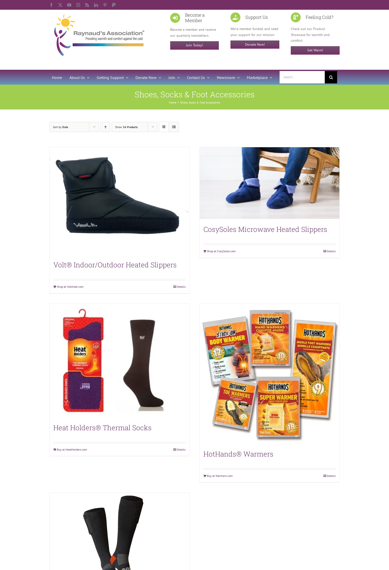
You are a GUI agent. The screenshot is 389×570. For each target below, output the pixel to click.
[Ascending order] (105, 127)
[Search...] (302, 77)
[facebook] (51, 5)
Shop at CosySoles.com (221, 251)
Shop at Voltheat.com (70, 286)
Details (181, 286)
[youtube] (69, 5)
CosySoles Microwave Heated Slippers (265, 229)
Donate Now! (255, 44)
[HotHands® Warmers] (269, 374)
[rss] (87, 5)
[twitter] (60, 5)
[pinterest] (105, 5)
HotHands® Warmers (238, 454)
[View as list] (174, 127)
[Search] (331, 77)
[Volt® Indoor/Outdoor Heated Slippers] (119, 200)
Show (126, 127)
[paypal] (114, 5)
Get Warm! (315, 50)
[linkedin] (96, 5)
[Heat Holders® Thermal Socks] (119, 360)
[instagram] (78, 5)
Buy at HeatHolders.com (72, 449)
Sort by (60, 127)
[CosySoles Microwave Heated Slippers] (269, 183)
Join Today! (194, 45)
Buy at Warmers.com (220, 476)
